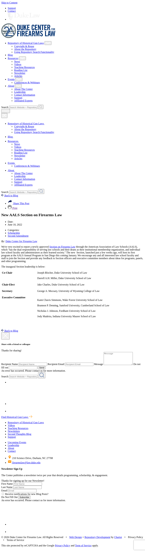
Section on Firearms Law (62, 246)
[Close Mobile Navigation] (4, 115)
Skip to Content (9, 2)
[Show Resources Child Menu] (22, 58)
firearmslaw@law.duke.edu (24, 465)
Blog (10, 55)
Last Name (7, 489)
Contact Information (24, 94)
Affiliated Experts (23, 100)
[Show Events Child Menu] (18, 79)
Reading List (20, 70)
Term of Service (83, 548)
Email (4, 493)
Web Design (75, 539)
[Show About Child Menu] (18, 86)
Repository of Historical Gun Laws (26, 43)
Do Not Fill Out (9, 499)
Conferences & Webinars (27, 82)
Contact (12, 11)
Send (45, 370)
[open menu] (5, 111)
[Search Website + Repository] (40, 107)
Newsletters (14, 433)
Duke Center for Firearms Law (21, 241)
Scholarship (14, 233)
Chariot (118, 539)
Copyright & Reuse (24, 46)
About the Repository (25, 49)
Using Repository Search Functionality (34, 52)
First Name (7, 486)
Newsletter (19, 73)
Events (11, 79)
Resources (13, 58)
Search (4, 107)
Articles (18, 76)
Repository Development (97, 539)
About (11, 86)
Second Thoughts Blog (19, 436)
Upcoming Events (17, 444)
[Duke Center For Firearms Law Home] (28, 37)
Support (12, 8)
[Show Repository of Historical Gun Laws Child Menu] (48, 43)
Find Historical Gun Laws (16, 419)
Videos (17, 64)
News (17, 61)
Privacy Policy (62, 548)
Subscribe (24, 499)
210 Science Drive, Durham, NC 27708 (30, 460)
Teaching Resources (24, 67)
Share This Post (18, 203)
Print (12, 208)
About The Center (23, 89)
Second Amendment (18, 235)
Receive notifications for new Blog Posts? (25, 496)
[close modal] (5, 336)
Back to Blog (9, 195)
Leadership (20, 92)
